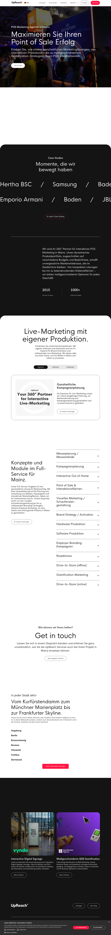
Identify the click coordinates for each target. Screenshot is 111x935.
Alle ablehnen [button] (97, 927)
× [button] (109, 922)
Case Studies (53, 3)
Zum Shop (95, 3)
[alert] (55, 927)
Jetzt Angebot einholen (55, 658)
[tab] (41, 367)
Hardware (63, 3)
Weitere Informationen (55, 927)
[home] (17, 2)
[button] (26, 3)
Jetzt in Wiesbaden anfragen (55, 766)
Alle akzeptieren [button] (81, 927)
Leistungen (42, 3)
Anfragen (84, 3)
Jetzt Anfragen (18, 65)
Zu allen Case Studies (55, 216)
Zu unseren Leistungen (67, 411)
